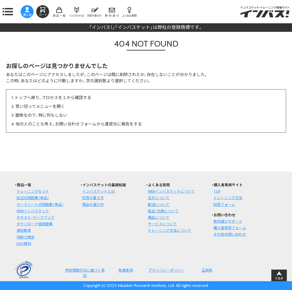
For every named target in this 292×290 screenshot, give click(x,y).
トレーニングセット (33, 191)
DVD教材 (24, 243)
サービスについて (162, 224)
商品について (159, 217)
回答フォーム (224, 204)
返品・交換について (163, 211)
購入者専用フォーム (229, 228)
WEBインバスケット (33, 211)
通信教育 (24, 230)
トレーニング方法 (227, 198)
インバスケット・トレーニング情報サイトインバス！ (264, 11)
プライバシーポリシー (166, 270)
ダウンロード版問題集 (35, 224)
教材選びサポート (227, 221)
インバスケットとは (98, 191)
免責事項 (125, 270)
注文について (159, 198)
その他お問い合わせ (229, 234)
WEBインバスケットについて (171, 191)
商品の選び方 (93, 204)
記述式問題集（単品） (33, 198)
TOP (217, 191)
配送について (159, 204)
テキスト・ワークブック (36, 217)
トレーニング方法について (169, 230)
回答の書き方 (93, 198)
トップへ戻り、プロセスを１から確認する (52, 97)
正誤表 (207, 270)
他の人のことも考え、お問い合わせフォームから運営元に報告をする (79, 124)
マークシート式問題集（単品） (40, 204)
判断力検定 (26, 237)
